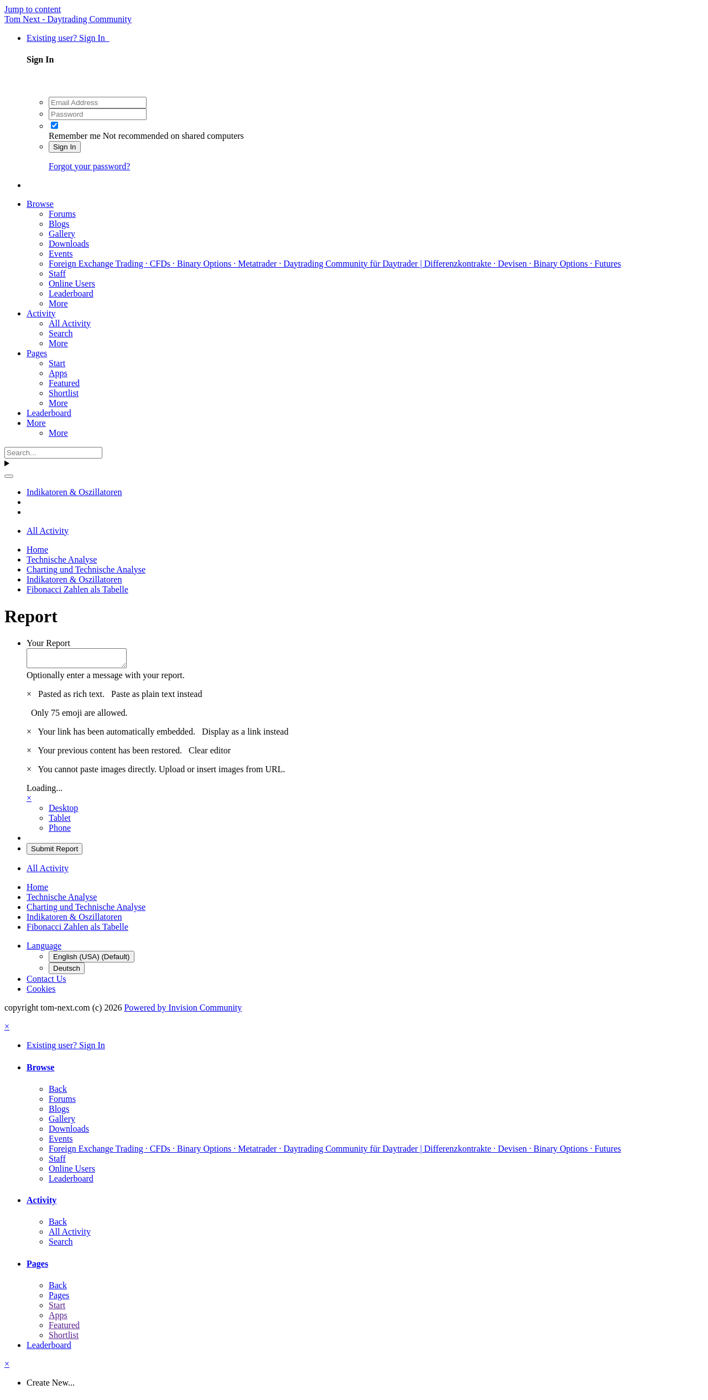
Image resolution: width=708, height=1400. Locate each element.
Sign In (64, 147)
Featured (64, 383)
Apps (58, 373)
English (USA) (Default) (91, 960)
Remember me (75, 135)
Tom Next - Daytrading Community (68, 19)
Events (61, 253)
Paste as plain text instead (156, 697)
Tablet (60, 821)
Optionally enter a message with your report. (106, 678)
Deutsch (66, 971)
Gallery (62, 233)
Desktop (63, 811)
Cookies (41, 992)
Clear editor (210, 753)
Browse (40, 204)
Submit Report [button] (54, 852)
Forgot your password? (89, 166)
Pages (37, 353)
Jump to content (32, 9)
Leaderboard (71, 293)
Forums (62, 213)
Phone (60, 831)
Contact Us (46, 982)
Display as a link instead (245, 735)
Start (57, 363)
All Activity (70, 323)
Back (58, 1092)
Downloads (69, 243)
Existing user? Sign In (68, 38)
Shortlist (64, 393)
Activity (41, 313)
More (58, 303)
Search (61, 333)
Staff (57, 273)
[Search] (53, 453)
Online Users (72, 283)
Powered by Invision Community (183, 1011)
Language (44, 949)
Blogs (59, 223)
